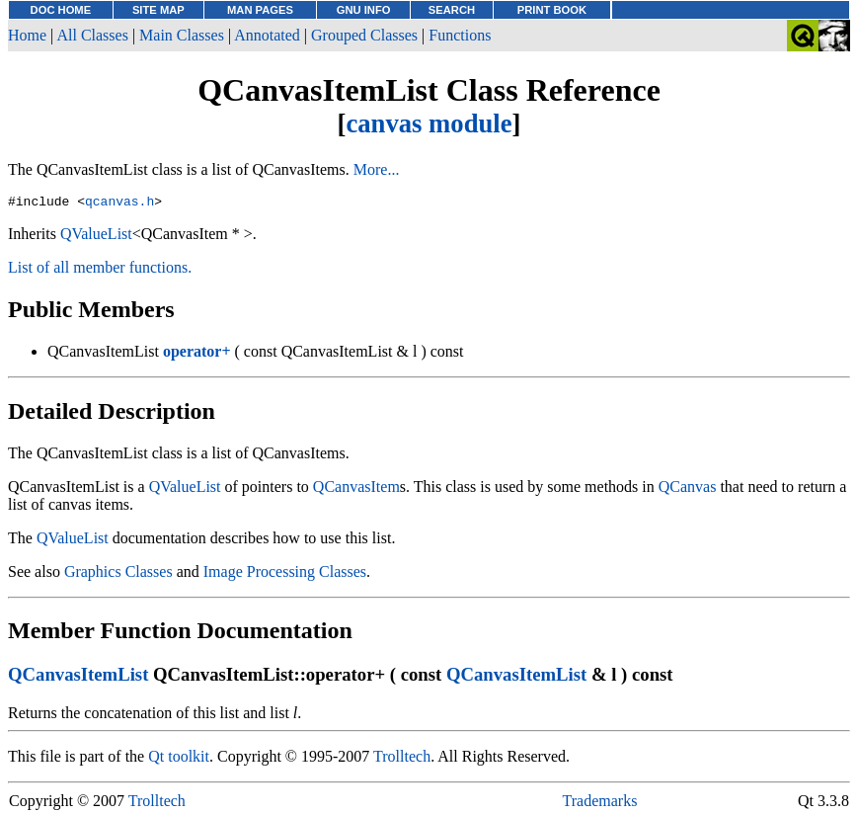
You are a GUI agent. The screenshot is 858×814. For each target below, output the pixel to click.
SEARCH (452, 10)
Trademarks (600, 803)
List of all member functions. (100, 270)
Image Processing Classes (284, 574)
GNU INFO (364, 10)
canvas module (428, 123)
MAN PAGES (260, 10)
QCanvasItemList (78, 677)
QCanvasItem (356, 489)
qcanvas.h (119, 203)
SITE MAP (158, 10)
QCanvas (688, 489)
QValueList (96, 236)
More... (376, 169)
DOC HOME (61, 10)
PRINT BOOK (551, 10)
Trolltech (401, 759)
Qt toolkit (178, 759)
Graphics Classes (118, 574)
